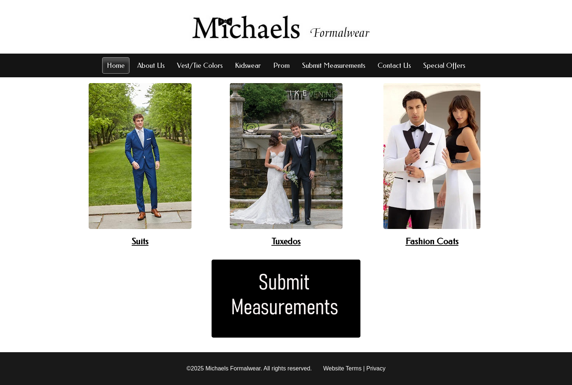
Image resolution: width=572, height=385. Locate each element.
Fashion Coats (432, 241)
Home (116, 65)
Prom (281, 65)
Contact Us (394, 65)
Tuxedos (286, 241)
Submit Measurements (333, 65)
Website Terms (342, 368)
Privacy (375, 368)
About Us (151, 65)
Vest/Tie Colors (200, 65)
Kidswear (248, 65)
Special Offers (444, 65)
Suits (140, 241)
